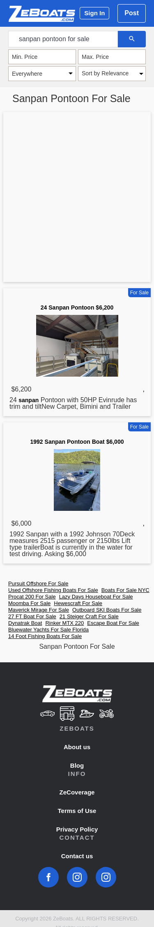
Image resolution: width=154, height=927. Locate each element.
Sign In (94, 12)
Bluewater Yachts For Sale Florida (48, 630)
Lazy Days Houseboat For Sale (96, 597)
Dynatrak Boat (25, 623)
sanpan (28, 400)
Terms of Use (77, 810)
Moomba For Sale (29, 603)
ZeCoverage (77, 792)
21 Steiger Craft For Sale (89, 616)
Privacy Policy (77, 829)
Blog (77, 765)
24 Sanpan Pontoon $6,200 (77, 307)
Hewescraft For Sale (78, 603)
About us (77, 746)
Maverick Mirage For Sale (38, 610)
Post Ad (131, 16)
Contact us (77, 855)
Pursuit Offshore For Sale (38, 583)
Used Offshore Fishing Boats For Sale (53, 590)
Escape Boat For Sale (113, 623)
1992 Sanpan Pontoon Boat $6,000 (77, 441)
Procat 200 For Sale (32, 597)
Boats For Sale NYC (125, 590)
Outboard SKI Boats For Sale (106, 610)
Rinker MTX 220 (64, 623)
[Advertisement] (77, 198)
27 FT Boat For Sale (32, 616)
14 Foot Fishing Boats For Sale (45, 636)
